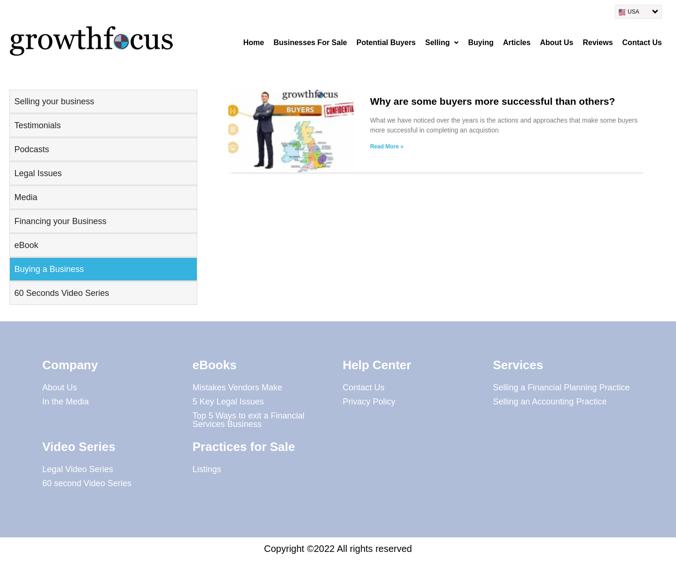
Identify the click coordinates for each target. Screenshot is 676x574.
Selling (441, 43)
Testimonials (38, 125)
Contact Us (642, 43)
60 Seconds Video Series (62, 293)
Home (253, 43)
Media (26, 197)
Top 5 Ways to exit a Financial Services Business (248, 420)
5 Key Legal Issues (228, 401)
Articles (517, 43)
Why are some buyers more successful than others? (492, 101)
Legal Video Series (77, 469)
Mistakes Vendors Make (237, 387)
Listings (207, 469)
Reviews (598, 43)
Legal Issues (38, 173)
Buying (480, 43)
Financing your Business (61, 221)
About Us (556, 43)
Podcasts (32, 149)
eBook (27, 245)
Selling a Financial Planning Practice (561, 387)
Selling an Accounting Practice (549, 401)
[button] (441, 43)
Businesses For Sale (310, 43)
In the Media (65, 401)
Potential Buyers (386, 43)
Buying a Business (49, 269)
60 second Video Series (87, 483)
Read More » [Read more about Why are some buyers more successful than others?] (387, 146)
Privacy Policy (369, 401)
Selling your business (54, 101)
